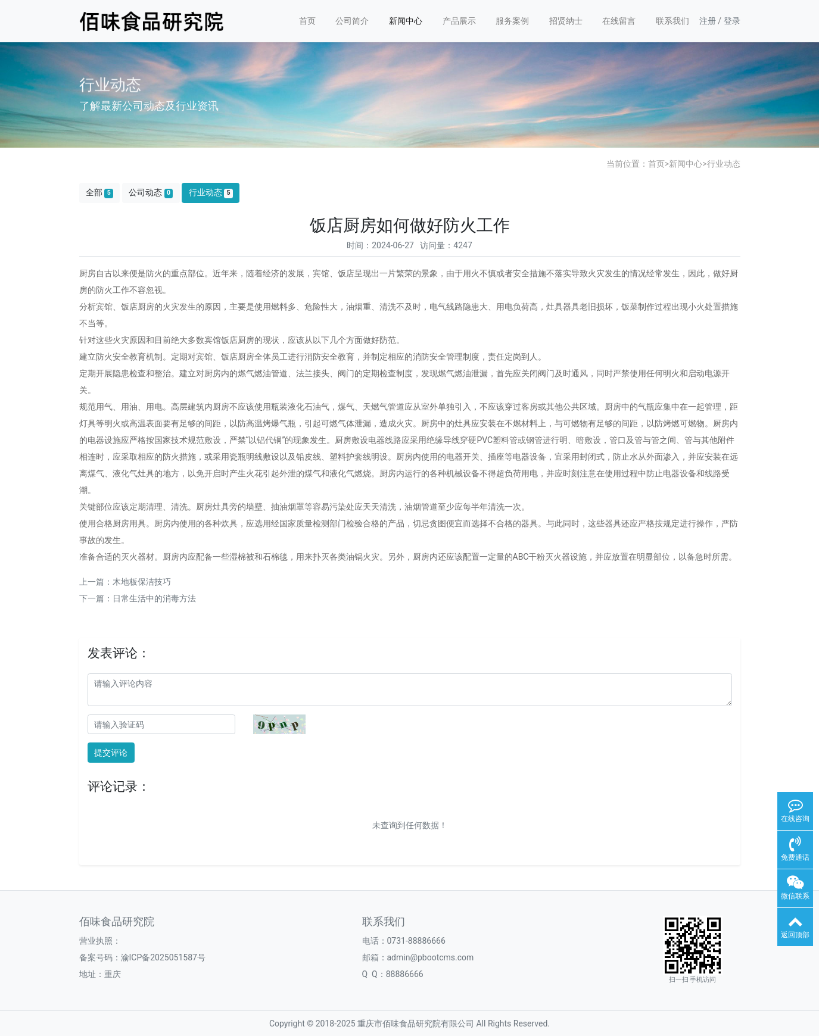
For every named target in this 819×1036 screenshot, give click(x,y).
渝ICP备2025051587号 (163, 957)
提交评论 (110, 752)
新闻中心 (405, 21)
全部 (99, 193)
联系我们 (672, 21)
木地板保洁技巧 (142, 581)
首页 (307, 21)
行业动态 (723, 163)
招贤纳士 (566, 21)
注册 (707, 21)
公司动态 (151, 193)
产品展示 (459, 21)
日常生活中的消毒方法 (154, 598)
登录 (732, 21)
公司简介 (352, 21)
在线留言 (619, 21)
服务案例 (512, 21)
